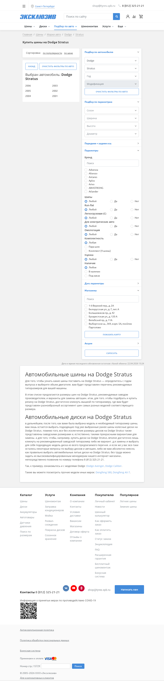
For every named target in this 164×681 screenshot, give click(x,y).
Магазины (76, 526)
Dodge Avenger (95, 466)
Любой (92, 201)
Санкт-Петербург (45, 6)
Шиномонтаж (89, 26)
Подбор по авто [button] (64, 26)
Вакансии (75, 521)
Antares (93, 176)
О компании (77, 501)
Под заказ (94, 275)
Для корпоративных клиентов (37, 677)
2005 (28, 90)
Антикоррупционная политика (37, 629)
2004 (28, 95)
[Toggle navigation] (24, 6)
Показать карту (112, 334)
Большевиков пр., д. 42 (102, 312)
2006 (28, 85)
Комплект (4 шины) (100, 250)
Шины (23, 501)
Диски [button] (43, 26)
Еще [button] (121, 26)
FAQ (97, 549)
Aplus (92, 180)
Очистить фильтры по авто (58, 66)
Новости (100, 506)
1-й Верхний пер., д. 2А (101, 305)
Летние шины (128, 501)
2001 (55, 95)
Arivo (91, 184)
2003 (55, 85)
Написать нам (129, 589)
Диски (23, 506)
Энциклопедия (103, 544)
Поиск (78, 666)
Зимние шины (128, 506)
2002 (55, 90)
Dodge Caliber (113, 466)
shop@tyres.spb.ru (99, 590)
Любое (92, 267)
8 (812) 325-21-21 (133, 5)
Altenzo (93, 173)
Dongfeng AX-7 (121, 472)
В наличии (94, 271)
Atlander (93, 191)
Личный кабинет (105, 501)
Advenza (93, 169)
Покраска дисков (55, 530)
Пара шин (94, 246)
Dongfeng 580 (104, 472)
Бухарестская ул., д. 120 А (103, 316)
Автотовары (27, 517)
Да (115, 201)
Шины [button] (28, 26)
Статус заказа (103, 538)
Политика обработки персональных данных (44, 640)
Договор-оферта (79, 531)
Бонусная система (30, 650)
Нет (137, 201)
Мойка (49, 515)
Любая (92, 242)
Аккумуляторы (28, 512)
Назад (31, 66)
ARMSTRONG (96, 187)
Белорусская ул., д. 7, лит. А (104, 309)
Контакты (75, 506)
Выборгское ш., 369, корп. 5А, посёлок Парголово (110, 325)
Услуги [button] (106, 26)
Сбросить (111, 353)
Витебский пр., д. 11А (100, 320)
